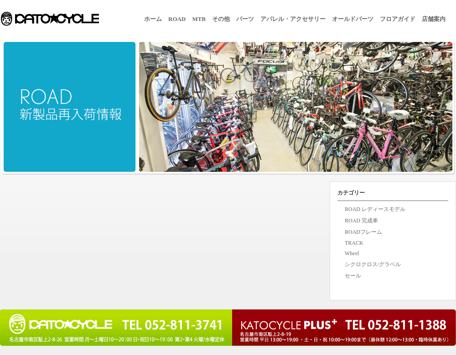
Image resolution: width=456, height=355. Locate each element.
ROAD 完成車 (361, 220)
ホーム (153, 18)
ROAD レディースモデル (375, 209)
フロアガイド (397, 18)
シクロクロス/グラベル (373, 264)
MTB (199, 18)
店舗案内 (434, 18)
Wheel (352, 253)
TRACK (354, 243)
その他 (221, 18)
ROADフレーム (363, 232)
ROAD (177, 18)
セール (353, 276)
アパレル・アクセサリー (293, 18)
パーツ (245, 18)
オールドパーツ (352, 18)
